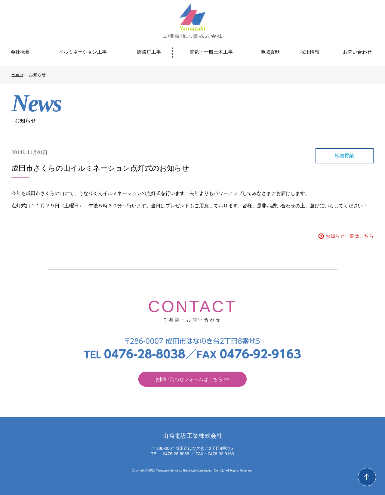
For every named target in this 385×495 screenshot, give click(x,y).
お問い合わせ (357, 51)
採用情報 (309, 51)
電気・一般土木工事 (211, 51)
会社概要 (20, 51)
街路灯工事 (149, 51)
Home (17, 74)
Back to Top (367, 477)
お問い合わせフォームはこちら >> (192, 379)
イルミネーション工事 (83, 51)
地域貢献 (270, 51)
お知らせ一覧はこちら (349, 236)
